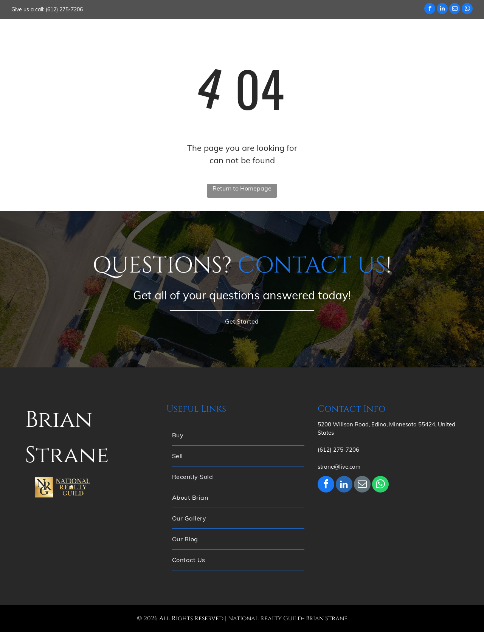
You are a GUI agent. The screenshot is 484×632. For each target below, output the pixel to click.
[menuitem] (145, 33)
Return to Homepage (242, 188)
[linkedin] (442, 9)
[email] (454, 9)
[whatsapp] (467, 9)
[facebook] (429, 9)
